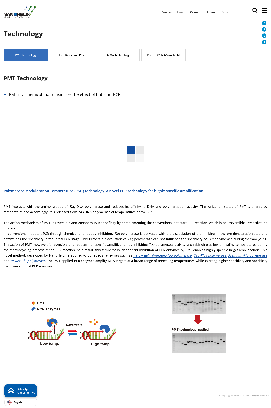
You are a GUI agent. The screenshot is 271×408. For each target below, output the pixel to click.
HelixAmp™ (162, 255)
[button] (21, 402)
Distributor (196, 11)
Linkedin (211, 11)
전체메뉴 (264, 11)
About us (167, 11)
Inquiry (181, 11)
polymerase (247, 255)
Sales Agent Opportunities (21, 391)
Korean (225, 11)
